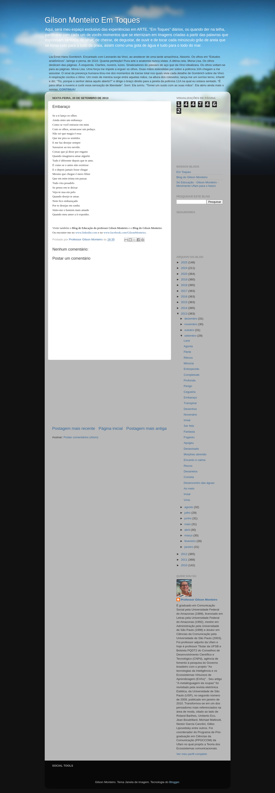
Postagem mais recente (73, 428)
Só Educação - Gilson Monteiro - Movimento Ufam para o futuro (197, 184)
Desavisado (191, 448)
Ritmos (188, 357)
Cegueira (190, 391)
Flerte (187, 351)
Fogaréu (189, 437)
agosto (189, 507)
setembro (190, 335)
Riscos (188, 465)
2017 (184, 291)
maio (188, 524)
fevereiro (190, 541)
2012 (184, 554)
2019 (184, 279)
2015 (184, 302)
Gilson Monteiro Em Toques (92, 20)
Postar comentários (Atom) (81, 437)
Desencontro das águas (199, 482)
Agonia (188, 346)
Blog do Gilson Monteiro (192, 177)
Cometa (189, 477)
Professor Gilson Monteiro (199, 599)
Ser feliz (189, 425)
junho (188, 518)
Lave (187, 340)
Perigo (188, 386)
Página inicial (111, 428)
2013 (184, 313)
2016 (184, 296)
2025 (184, 262)
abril (187, 529)
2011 (184, 559)
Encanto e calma (194, 460)
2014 (184, 308)
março (188, 535)
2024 (184, 268)
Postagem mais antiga (146, 428)
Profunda (190, 380)
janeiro (189, 546)
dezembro (191, 318)
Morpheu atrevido (195, 454)
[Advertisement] (109, 393)
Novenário (190, 414)
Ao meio (189, 488)
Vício (187, 500)
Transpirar (190, 403)
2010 (184, 565)
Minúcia (189, 363)
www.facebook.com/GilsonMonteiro (124, 232)
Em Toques (183, 172)
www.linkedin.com (86, 232)
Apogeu (189, 442)
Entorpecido (191, 369)
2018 (184, 285)
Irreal (187, 420)
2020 (184, 273)
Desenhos (190, 409)
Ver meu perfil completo (191, 754)
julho (187, 512)
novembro (191, 324)
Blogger (174, 782)
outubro (189, 330)
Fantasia (189, 431)
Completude (191, 374)
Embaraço (190, 397)
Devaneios (190, 471)
